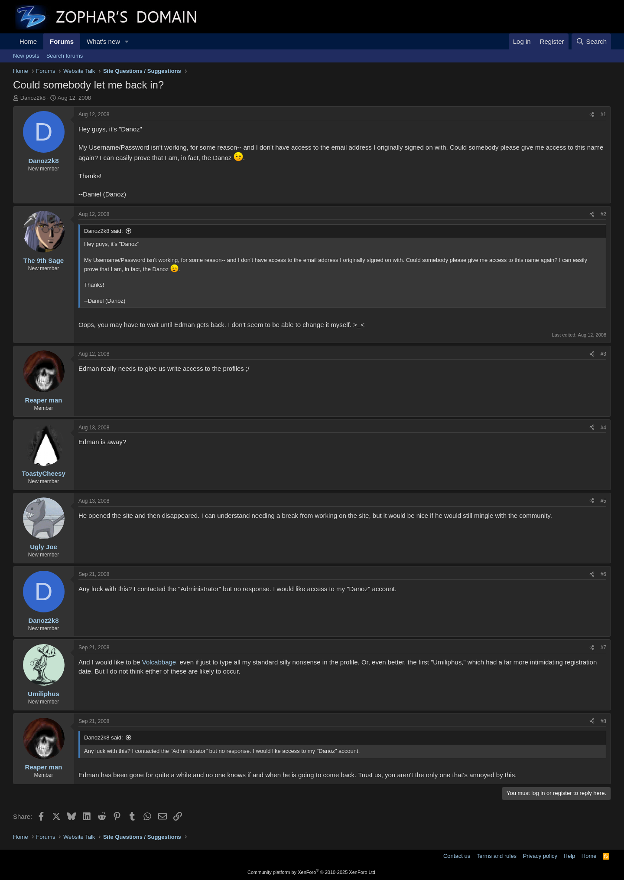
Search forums (64, 55)
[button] (127, 41)
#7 (603, 647)
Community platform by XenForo (312, 872)
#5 (603, 501)
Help (569, 856)
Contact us (456, 856)
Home (28, 41)
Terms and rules (497, 856)
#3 (603, 354)
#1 (603, 114)
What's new (103, 41)
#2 (603, 214)
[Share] (592, 115)
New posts (26, 55)
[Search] (591, 41)
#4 (603, 428)
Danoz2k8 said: (103, 231)
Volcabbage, (160, 662)
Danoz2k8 (33, 98)
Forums (62, 41)
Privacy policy (540, 856)
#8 (603, 721)
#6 (603, 574)
